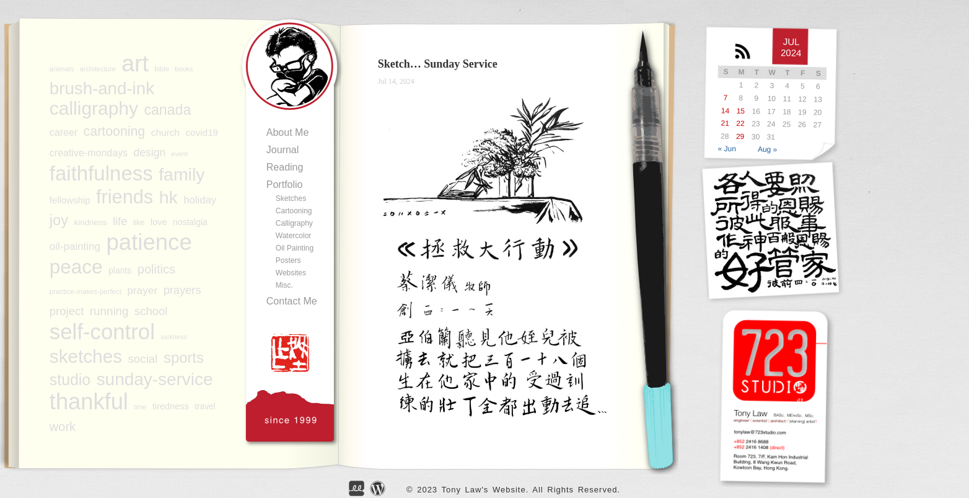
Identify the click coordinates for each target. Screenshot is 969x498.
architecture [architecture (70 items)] (98, 69)
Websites (291, 273)
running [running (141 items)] (109, 311)
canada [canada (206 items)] (167, 110)
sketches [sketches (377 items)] (86, 357)
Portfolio (284, 184)
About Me (287, 132)
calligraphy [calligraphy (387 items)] (94, 108)
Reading (285, 167)
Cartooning (294, 211)
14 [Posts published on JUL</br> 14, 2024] (725, 110)
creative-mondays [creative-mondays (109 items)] (89, 153)
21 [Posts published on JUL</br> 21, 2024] (725, 123)
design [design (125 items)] (150, 152)
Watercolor (294, 235)
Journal (282, 150)
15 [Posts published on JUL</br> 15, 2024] (740, 110)
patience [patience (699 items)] (148, 242)
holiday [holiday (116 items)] (199, 200)
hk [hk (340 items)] (168, 197)
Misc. (284, 285)
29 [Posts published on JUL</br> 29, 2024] (740, 136)
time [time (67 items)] (140, 407)
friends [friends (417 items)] (124, 197)
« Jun (726, 148)
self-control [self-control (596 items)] (102, 332)
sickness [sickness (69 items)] (173, 336)
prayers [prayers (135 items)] (182, 289)
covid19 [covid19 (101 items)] (202, 132)
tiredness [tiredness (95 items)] (170, 406)
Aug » (768, 149)
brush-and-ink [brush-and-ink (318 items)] (102, 88)
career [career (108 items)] (63, 132)
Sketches (291, 198)
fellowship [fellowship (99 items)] (70, 200)
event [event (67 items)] (180, 154)
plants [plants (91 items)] (119, 270)
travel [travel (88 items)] (205, 406)
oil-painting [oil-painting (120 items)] (75, 246)
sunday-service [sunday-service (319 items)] (155, 379)
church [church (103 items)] (165, 132)
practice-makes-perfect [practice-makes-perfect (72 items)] (85, 291)
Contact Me (291, 301)
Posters (288, 260)
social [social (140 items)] (142, 358)
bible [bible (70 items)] (161, 69)
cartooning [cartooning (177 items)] (115, 131)
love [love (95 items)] (159, 222)
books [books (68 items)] (184, 69)
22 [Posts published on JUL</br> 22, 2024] (740, 123)
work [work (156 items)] (63, 427)
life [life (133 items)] (120, 221)
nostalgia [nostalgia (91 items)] (190, 222)
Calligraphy (294, 223)
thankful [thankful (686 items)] (89, 402)
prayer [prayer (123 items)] (142, 290)
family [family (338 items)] (181, 174)
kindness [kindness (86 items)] (90, 222)
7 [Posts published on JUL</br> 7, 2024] (725, 97)
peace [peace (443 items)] (76, 267)
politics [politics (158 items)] (156, 269)
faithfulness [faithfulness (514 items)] (101, 174)
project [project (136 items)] (67, 311)
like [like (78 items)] (139, 222)
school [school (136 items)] (151, 311)
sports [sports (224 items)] (184, 357)
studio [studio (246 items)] (70, 379)
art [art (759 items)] (135, 63)
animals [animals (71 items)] (62, 69)
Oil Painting (295, 248)
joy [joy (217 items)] (59, 220)
